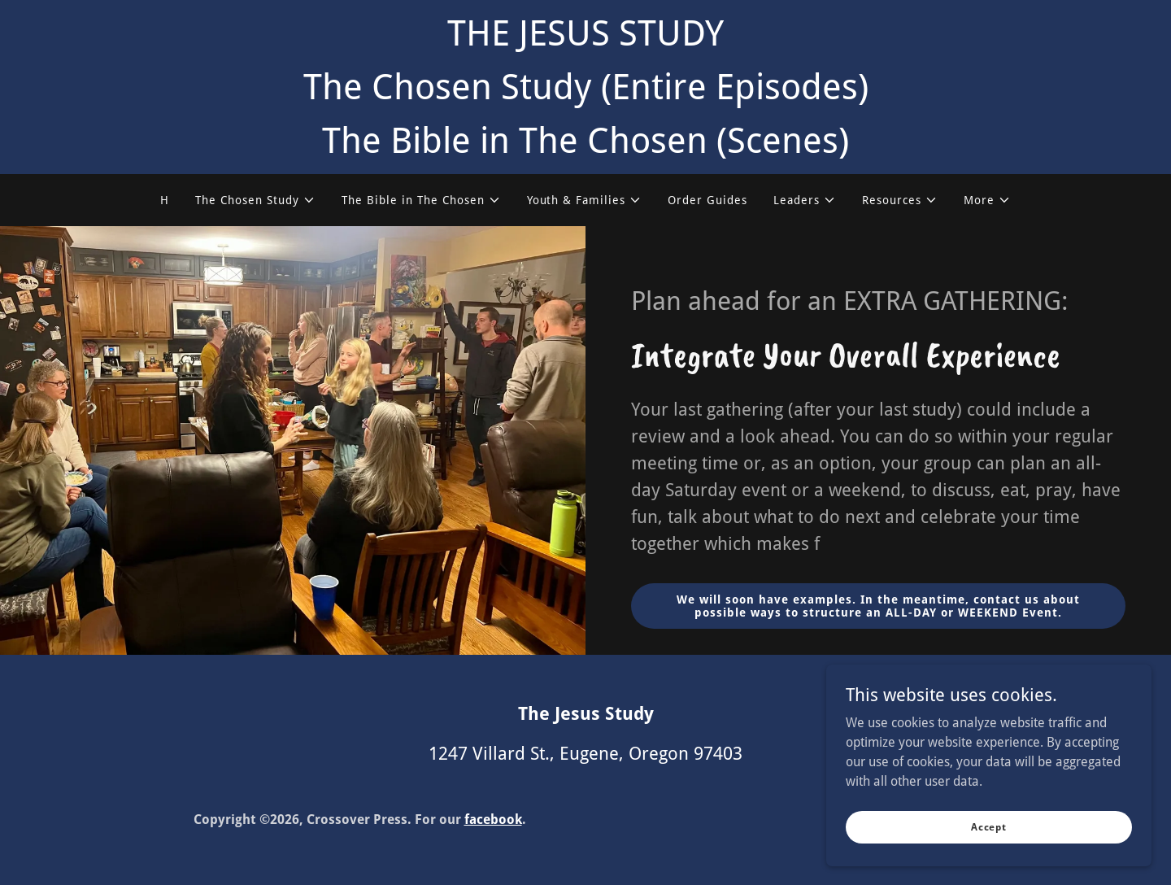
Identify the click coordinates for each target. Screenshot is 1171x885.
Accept (989, 826)
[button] (255, 200)
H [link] (164, 200)
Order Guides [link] (707, 200)
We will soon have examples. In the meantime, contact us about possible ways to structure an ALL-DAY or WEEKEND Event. (878, 606)
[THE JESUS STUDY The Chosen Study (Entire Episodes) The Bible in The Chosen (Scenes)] (585, 87)
